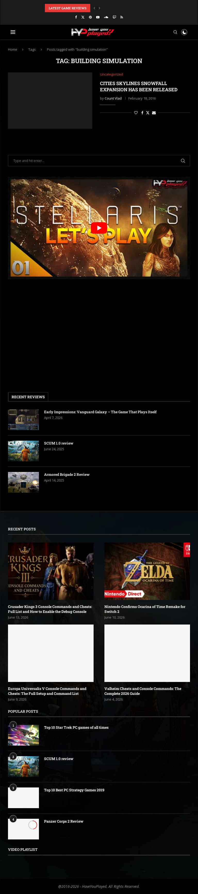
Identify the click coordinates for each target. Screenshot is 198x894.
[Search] (175, 32)
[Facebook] (76, 17)
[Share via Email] (154, 112)
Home (12, 49)
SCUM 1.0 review (58, 443)
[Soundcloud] (106, 17)
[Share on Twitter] (148, 112)
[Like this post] (136, 112)
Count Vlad (113, 98)
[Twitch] (114, 17)
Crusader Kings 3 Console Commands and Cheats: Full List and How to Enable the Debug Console (50, 609)
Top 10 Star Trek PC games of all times (76, 727)
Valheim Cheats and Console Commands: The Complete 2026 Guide (142, 691)
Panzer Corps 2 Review (63, 821)
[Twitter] (83, 17)
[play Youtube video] (99, 228)
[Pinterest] (90, 17)
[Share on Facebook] (142, 112)
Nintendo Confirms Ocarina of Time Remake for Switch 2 (144, 609)
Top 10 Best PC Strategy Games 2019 (74, 789)
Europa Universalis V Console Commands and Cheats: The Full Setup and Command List (47, 691)
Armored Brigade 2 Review (66, 474)
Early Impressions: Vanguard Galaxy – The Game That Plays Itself (100, 411)
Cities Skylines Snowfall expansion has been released (139, 86)
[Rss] (121, 17)
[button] (94, 8)
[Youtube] (98, 17)
